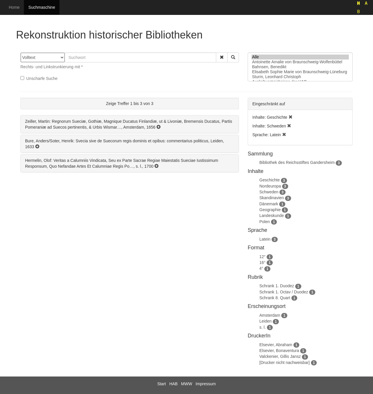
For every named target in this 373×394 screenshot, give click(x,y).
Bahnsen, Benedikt (300, 66)
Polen (264, 221)
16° (262, 262)
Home (14, 7)
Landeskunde (271, 215)
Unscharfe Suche (38, 78)
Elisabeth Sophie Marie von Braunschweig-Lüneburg (300, 71)
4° (261, 268)
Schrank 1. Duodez (276, 285)
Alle (300, 57)
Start (161, 383)
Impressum (206, 383)
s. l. (262, 327)
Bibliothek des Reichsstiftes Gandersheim (297, 162)
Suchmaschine (41, 7)
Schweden (268, 192)
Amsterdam (269, 315)
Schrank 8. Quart (274, 297)
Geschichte (269, 180)
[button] (222, 57)
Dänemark (268, 204)
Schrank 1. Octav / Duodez (283, 292)
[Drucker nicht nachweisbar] (284, 362)
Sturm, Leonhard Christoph (300, 76)
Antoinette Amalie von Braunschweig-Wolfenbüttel (300, 61)
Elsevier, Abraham (275, 344)
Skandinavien (271, 197)
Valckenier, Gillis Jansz (280, 356)
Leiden (265, 321)
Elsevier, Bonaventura (279, 350)
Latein (264, 239)
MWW (186, 383)
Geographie (270, 209)
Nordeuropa (270, 186)
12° (262, 256)
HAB (173, 383)
